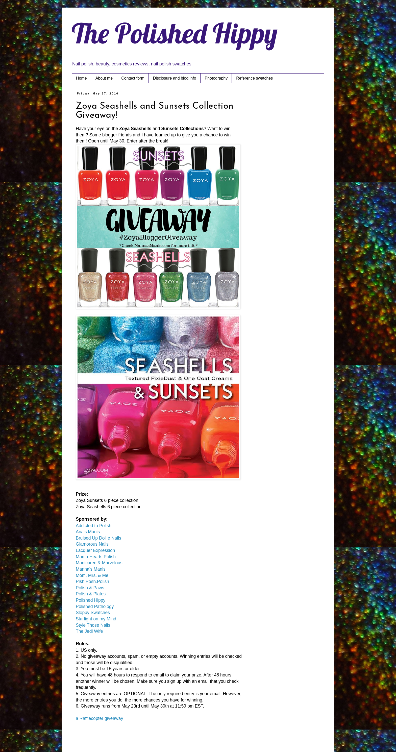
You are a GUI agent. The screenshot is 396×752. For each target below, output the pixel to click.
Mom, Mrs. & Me (92, 575)
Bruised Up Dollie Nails (98, 538)
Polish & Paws (90, 587)
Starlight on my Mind (96, 618)
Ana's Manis (88, 531)
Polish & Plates (91, 593)
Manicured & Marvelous (99, 562)
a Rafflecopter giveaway (99, 718)
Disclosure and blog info (174, 78)
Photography (216, 78)
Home (81, 78)
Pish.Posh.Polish (92, 581)
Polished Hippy (90, 600)
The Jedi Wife (89, 631)
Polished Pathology (95, 606)
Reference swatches (254, 78)
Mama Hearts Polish (96, 556)
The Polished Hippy (175, 33)
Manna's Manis (91, 569)
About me (104, 78)
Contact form (132, 78)
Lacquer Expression (95, 550)
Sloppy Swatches (93, 612)
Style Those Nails (93, 625)
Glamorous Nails (92, 544)
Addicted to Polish (93, 525)
